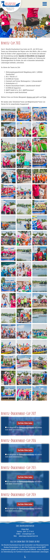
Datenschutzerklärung (26, 427)
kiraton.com (31, 97)
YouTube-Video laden (25, 423)
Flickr (44, 97)
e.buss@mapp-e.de (28, 534)
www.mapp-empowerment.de (28, 536)
